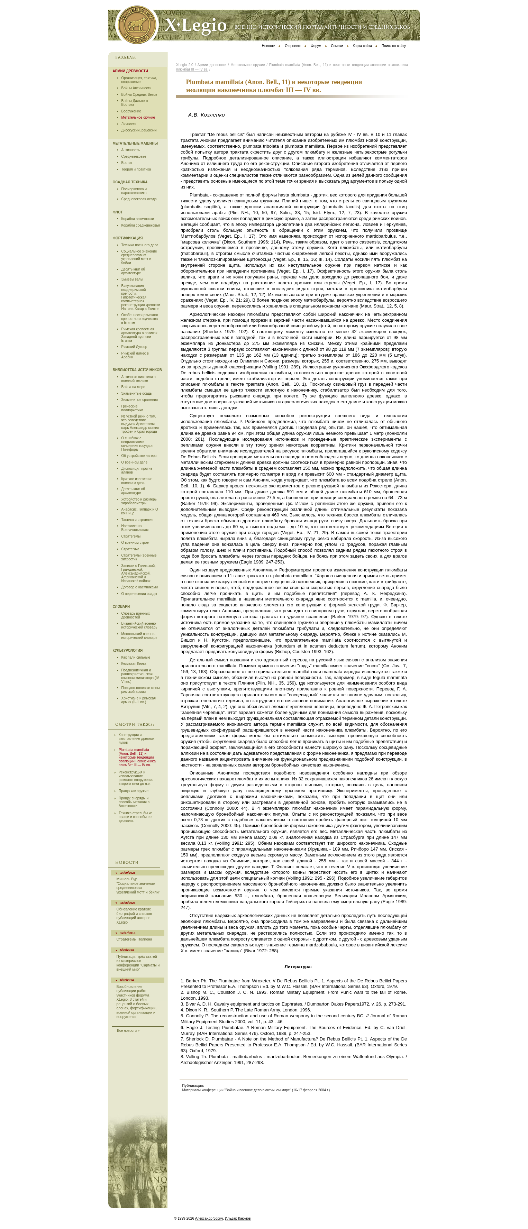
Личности (129, 124)
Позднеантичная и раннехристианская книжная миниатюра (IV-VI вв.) (140, 676)
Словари (121, 606)
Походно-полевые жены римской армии (140, 690)
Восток (127, 163)
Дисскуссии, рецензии (139, 130)
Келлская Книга (133, 664)
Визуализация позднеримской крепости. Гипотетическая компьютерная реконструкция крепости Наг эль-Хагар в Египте (140, 297)
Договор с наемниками (139, 587)
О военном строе (135, 542)
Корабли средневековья (140, 225)
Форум (316, 46)
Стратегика (130, 549)
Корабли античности (137, 219)
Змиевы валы (132, 279)
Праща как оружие (133, 791)
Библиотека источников (137, 370)
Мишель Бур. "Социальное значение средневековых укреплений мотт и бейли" (138, 885)
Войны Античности (136, 88)
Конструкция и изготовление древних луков (136, 738)
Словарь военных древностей (135, 615)
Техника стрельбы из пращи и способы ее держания (135, 817)
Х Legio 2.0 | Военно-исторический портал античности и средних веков (264, 24)
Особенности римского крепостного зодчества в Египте (139, 318)
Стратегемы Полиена (134, 939)
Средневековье (133, 156)
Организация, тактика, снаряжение (139, 80)
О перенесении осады (139, 594)
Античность (130, 150)
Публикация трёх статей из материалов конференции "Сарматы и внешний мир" (138, 963)
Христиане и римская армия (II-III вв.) (138, 700)
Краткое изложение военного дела (137, 481)
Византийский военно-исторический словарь (139, 625)
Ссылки (337, 46)
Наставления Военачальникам (135, 528)
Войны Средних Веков (139, 95)
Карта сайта (362, 46)
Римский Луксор (134, 347)
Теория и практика (136, 169)
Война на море (133, 387)
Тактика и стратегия (137, 520)
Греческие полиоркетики (132, 408)
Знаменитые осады (137, 393)
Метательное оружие (138, 117)
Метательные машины (135, 143)
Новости (268, 46)
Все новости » (128, 1031)
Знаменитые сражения (139, 400)
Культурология (128, 650)
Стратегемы (131, 536)
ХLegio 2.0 (184, 65)
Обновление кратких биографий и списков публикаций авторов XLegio (134, 915)
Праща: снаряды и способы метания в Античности (134, 802)
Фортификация (128, 238)
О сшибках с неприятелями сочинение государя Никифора (137, 443)
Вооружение (131, 111)
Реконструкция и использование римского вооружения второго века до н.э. (136, 778)
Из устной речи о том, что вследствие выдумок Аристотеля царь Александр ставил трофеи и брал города (140, 423)
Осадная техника (130, 182)
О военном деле (134, 462)
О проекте (293, 46)
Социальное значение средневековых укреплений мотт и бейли (139, 257)
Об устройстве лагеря (139, 456)
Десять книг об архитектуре (133, 271)
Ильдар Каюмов (238, 1218)
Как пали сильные (136, 657)
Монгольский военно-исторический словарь (139, 636)
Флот (118, 212)
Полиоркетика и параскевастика (134, 191)
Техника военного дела (139, 245)
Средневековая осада (139, 199)
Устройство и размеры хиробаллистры (139, 501)
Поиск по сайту (394, 46)
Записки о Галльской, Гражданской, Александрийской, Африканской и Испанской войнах (138, 573)
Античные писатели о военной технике (138, 379)
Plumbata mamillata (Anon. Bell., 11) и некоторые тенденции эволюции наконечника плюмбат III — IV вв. (137, 757)
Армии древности (130, 71)
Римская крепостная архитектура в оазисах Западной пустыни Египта (139, 334)
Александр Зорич (209, 1218)
